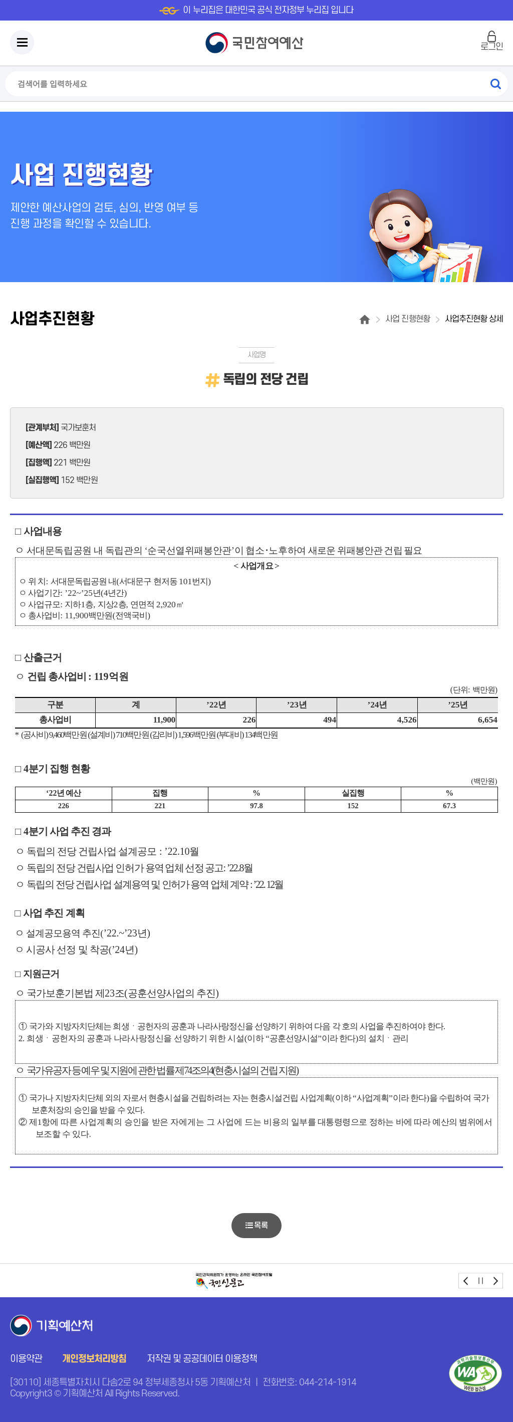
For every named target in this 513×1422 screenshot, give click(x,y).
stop (480, 1280)
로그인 (491, 47)
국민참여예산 (256, 43)
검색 (495, 84)
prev (466, 1280)
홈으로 (364, 319)
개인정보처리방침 (94, 1359)
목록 (256, 1225)
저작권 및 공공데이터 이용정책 (202, 1359)
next (495, 1280)
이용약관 (26, 1359)
